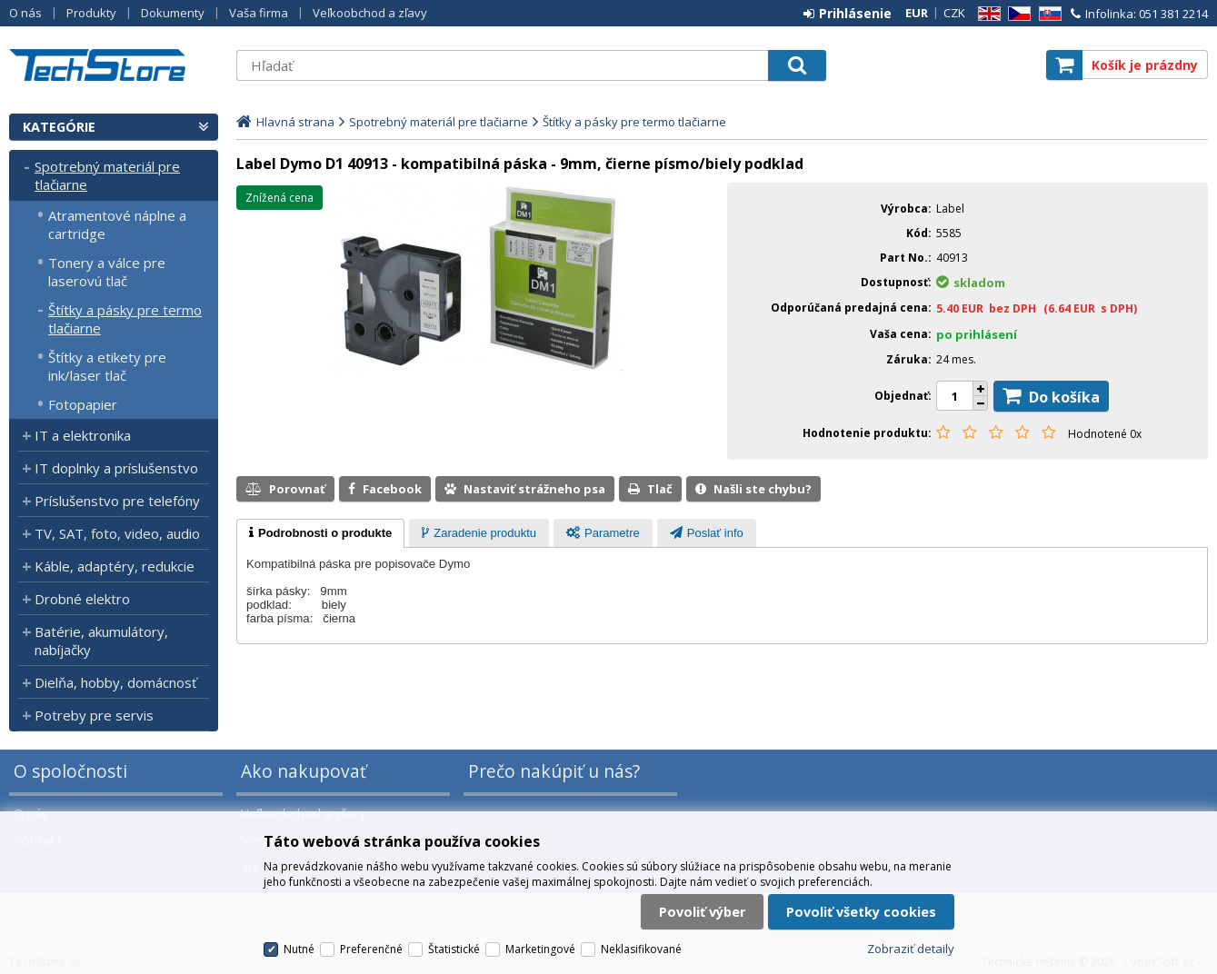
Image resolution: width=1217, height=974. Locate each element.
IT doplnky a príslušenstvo (116, 468)
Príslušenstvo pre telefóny (117, 501)
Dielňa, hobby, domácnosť (115, 682)
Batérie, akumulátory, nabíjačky (101, 640)
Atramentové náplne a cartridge (117, 224)
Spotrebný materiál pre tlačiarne (107, 175)
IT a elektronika (83, 435)
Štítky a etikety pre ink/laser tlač (107, 366)
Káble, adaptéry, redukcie (115, 566)
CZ (1016, 14)
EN (986, 14)
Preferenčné (371, 949)
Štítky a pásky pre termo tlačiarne (125, 319)
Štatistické (454, 949)
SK (1047, 14)
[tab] (320, 533)
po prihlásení (976, 334)
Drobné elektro (82, 599)
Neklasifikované (641, 949)
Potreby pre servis (94, 715)
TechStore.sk (113, 65)
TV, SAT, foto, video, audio (117, 533)
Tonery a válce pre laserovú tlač (106, 271)
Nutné (299, 949)
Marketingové (540, 949)
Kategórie (59, 126)
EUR (916, 13)
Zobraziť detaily (910, 948)
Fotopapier (82, 404)
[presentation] (320, 533)
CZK (954, 13)
